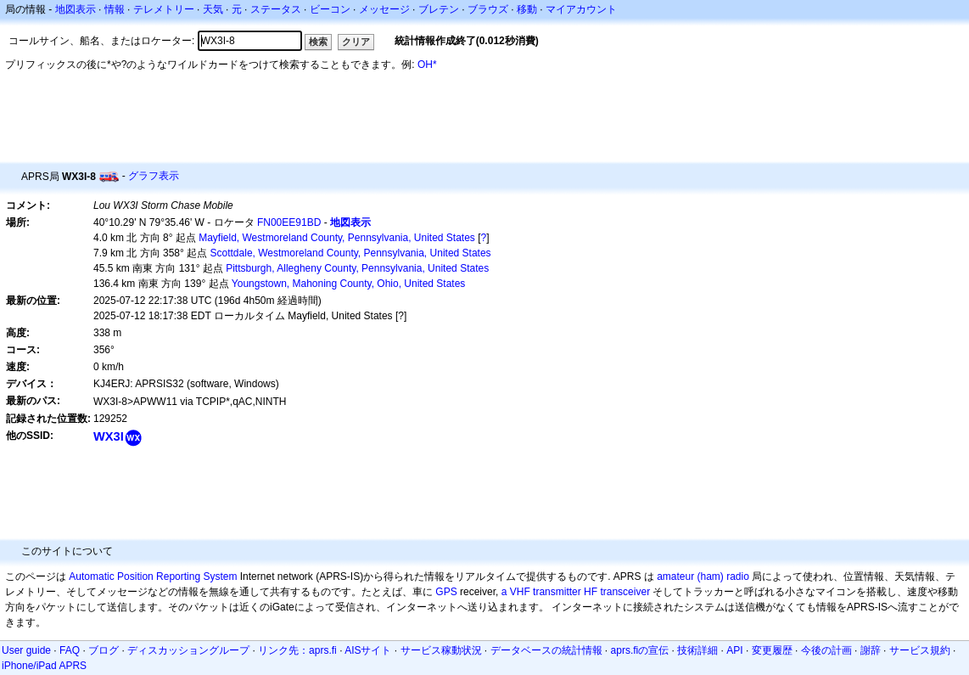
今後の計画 (826, 650)
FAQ (69, 650)
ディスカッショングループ (188, 650)
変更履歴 (772, 650)
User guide (26, 650)
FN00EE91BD (289, 222)
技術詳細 (697, 650)
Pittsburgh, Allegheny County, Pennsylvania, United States (357, 268)
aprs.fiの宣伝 (640, 650)
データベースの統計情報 (546, 650)
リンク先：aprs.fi (297, 650)
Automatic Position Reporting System (153, 576)
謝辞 (870, 650)
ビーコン (330, 9)
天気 (213, 9)
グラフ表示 (153, 176)
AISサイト (367, 650)
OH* (427, 64)
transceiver (625, 592)
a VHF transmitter (541, 592)
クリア (356, 42)
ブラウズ (488, 9)
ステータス (275, 9)
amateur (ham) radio (703, 576)
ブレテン (438, 9)
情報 (114, 9)
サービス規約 (919, 650)
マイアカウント (581, 9)
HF (590, 592)
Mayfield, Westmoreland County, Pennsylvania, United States (337, 238)
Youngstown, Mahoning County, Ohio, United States (349, 284)
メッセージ (384, 9)
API (734, 650)
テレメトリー (163, 9)
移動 (527, 9)
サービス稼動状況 (441, 650)
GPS (445, 592)
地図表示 (75, 9)
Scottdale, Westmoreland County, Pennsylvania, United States (350, 253)
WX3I (108, 436)
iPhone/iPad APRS (44, 666)
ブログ (103, 650)
